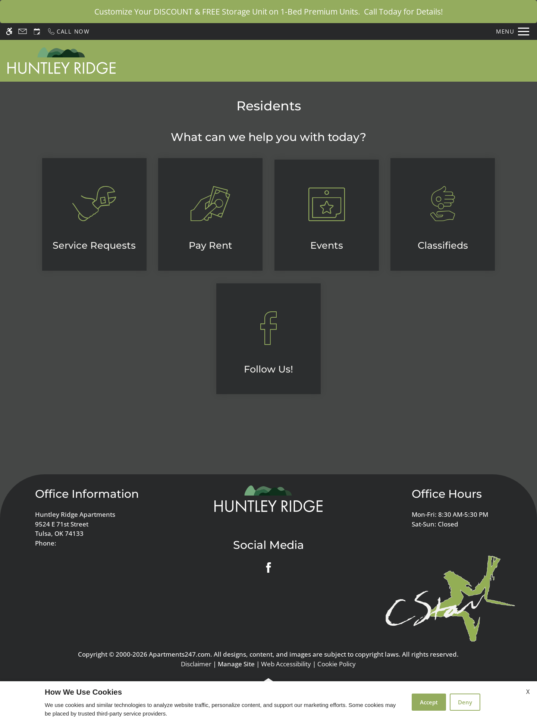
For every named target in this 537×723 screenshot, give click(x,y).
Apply (326, 60)
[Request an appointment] (36, 31)
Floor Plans (365, 60)
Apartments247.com (179, 654)
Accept (429, 702)
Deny (465, 702)
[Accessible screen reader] (9, 31)
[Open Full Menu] (512, 31)
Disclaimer (196, 664)
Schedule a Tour (280, 60)
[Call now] (68, 31)
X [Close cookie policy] (528, 692)
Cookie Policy (336, 664)
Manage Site (236, 664)
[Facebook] (268, 567)
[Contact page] (22, 31)
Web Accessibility (286, 664)
